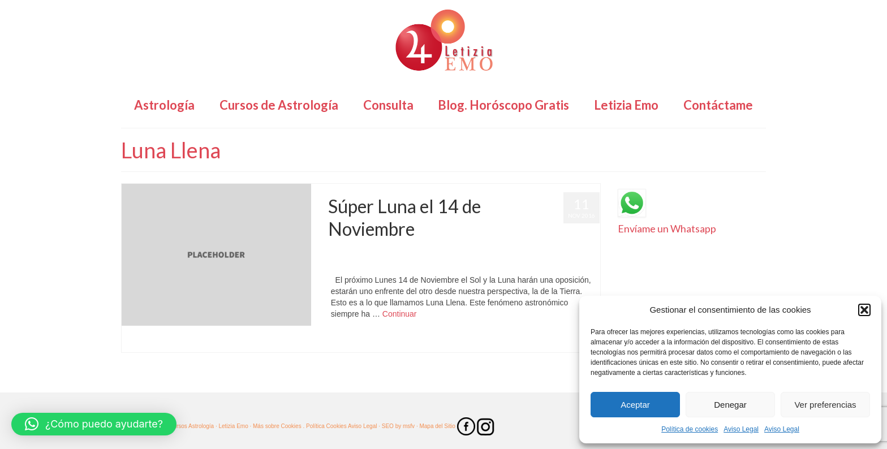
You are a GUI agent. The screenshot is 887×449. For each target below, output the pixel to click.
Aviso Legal (741, 429)
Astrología (449, 251)
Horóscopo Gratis (491, 251)
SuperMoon (408, 341)
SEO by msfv (398, 426)
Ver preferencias (825, 404)
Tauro (432, 341)
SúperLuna (362, 263)
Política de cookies (689, 429)
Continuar (399, 313)
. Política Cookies (325, 426)
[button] (864, 310)
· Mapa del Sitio (436, 426)
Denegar (730, 404)
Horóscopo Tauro (542, 251)
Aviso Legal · (364, 426)
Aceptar (635, 404)
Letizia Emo (361, 251)
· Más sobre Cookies (275, 426)
